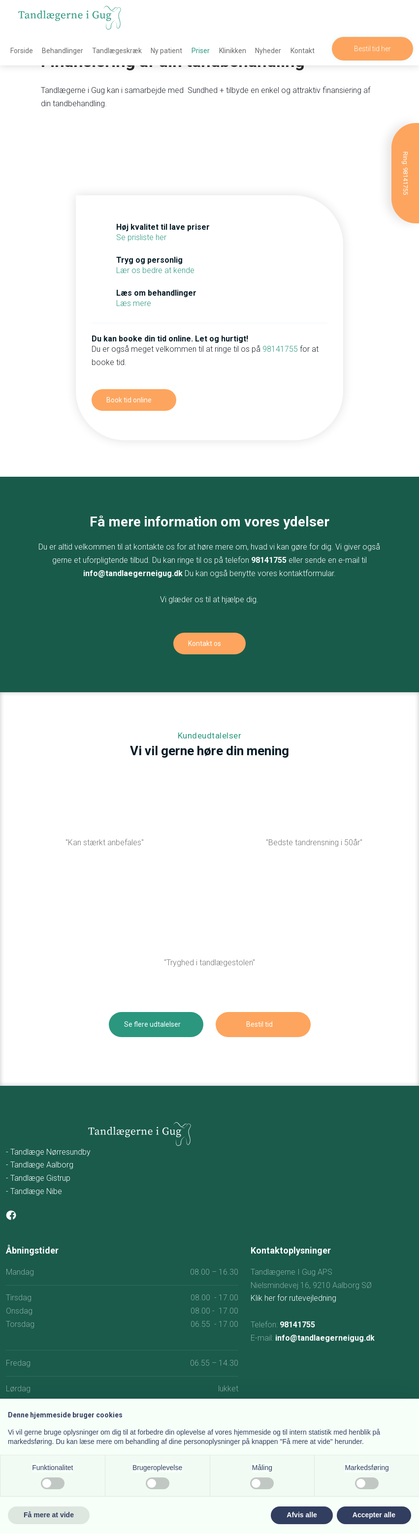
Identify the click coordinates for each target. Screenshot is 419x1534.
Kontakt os (204, 643)
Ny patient (166, 50)
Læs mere (133, 303)
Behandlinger (62, 50)
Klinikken (232, 50)
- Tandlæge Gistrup (38, 1178)
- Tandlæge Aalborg (39, 1164)
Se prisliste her (141, 237)
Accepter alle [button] (374, 1515)
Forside (21, 50)
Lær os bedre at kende (155, 270)
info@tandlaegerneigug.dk (133, 573)
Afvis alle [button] (302, 1515)
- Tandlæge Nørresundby (48, 1152)
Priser (201, 51)
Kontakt (302, 51)
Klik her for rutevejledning (293, 1298)
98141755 (280, 349)
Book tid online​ (129, 400)
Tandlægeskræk (117, 50)
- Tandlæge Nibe (34, 1191)
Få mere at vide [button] (49, 1515)
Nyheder (268, 50)
